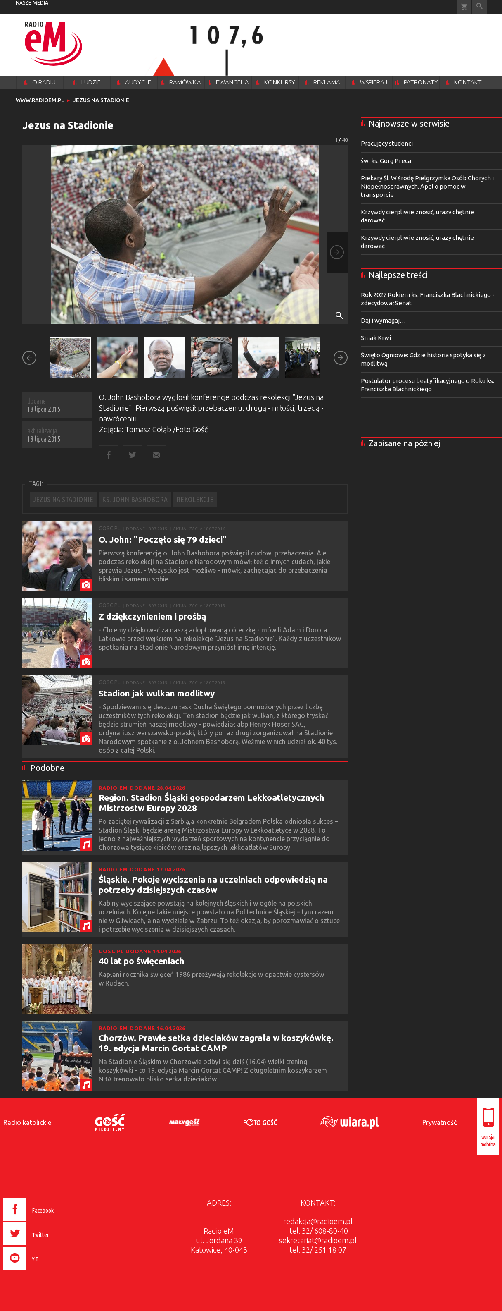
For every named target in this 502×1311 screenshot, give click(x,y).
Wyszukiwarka (479, 7)
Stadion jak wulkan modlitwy (157, 693)
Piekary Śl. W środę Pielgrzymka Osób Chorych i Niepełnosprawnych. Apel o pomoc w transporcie (427, 186)
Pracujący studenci (387, 143)
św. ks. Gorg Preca (386, 160)
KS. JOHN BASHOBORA (135, 499)
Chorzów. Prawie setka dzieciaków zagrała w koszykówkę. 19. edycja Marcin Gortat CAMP (216, 1043)
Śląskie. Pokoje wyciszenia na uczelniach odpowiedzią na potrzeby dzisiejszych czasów (213, 884)
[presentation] (46, 1271)
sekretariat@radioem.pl (318, 1240)
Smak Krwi (376, 337)
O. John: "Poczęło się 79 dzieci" (163, 539)
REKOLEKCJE (194, 499)
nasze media (32, 2)
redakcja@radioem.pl (318, 1221)
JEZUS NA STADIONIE (63, 499)
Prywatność (439, 1122)
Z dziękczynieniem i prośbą (152, 616)
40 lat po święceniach (142, 961)
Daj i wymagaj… (383, 320)
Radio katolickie (27, 1122)
